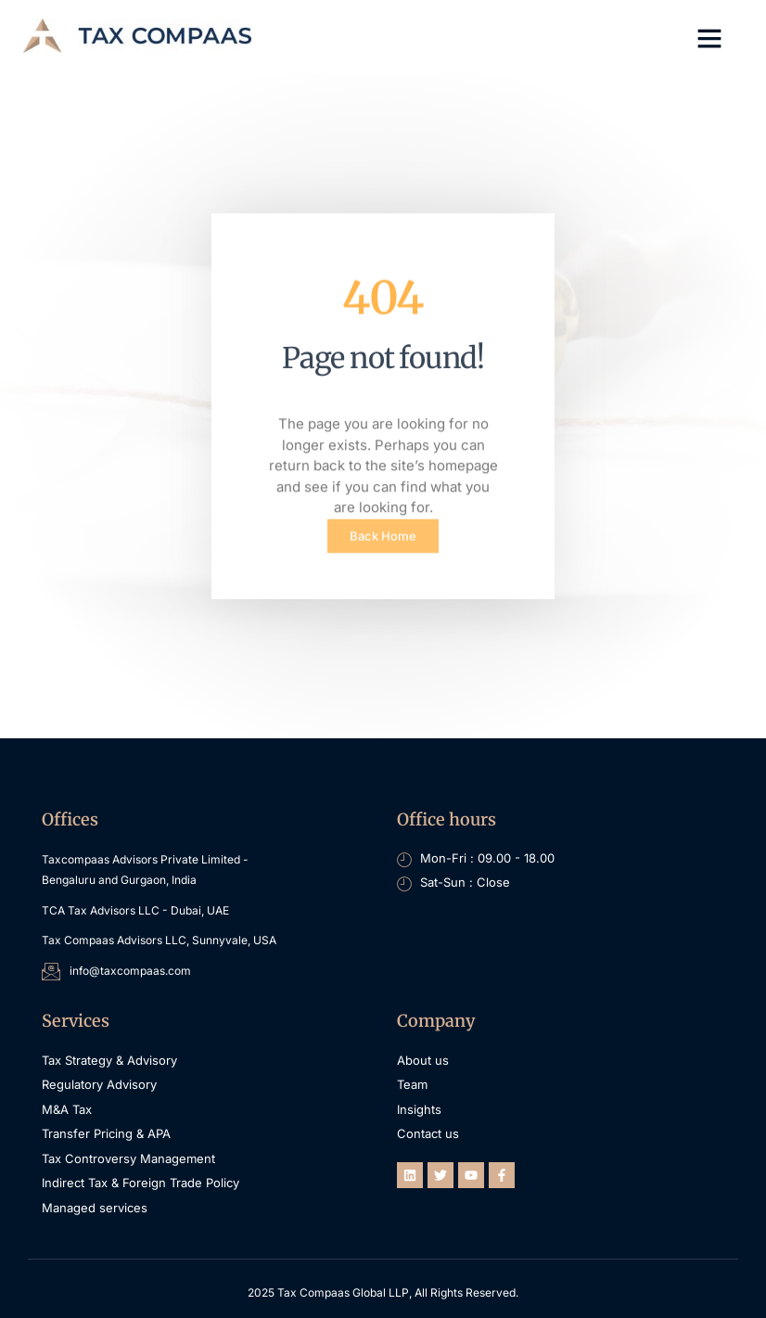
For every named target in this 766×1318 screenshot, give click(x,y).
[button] (709, 38)
